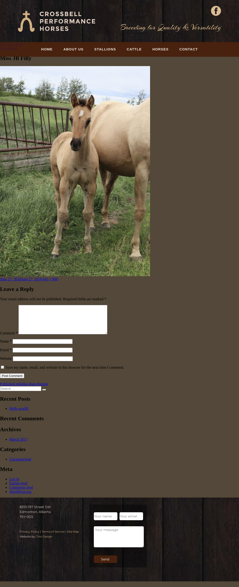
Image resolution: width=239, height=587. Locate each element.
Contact (188, 49)
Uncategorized (20, 465)
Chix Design (44, 542)
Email (6, 355)
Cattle (134, 49)
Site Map (73, 537)
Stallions (105, 49)
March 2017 (18, 445)
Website (6, 364)
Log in (14, 485)
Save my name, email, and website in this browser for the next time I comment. (65, 373)
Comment (9, 339)
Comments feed (21, 493)
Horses (160, 49)
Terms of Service (53, 537)
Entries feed (18, 489)
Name (6, 347)
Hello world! (18, 414)
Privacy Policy (29, 537)
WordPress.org (20, 497)
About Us (73, 49)
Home (47, 49)
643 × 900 (50, 279)
